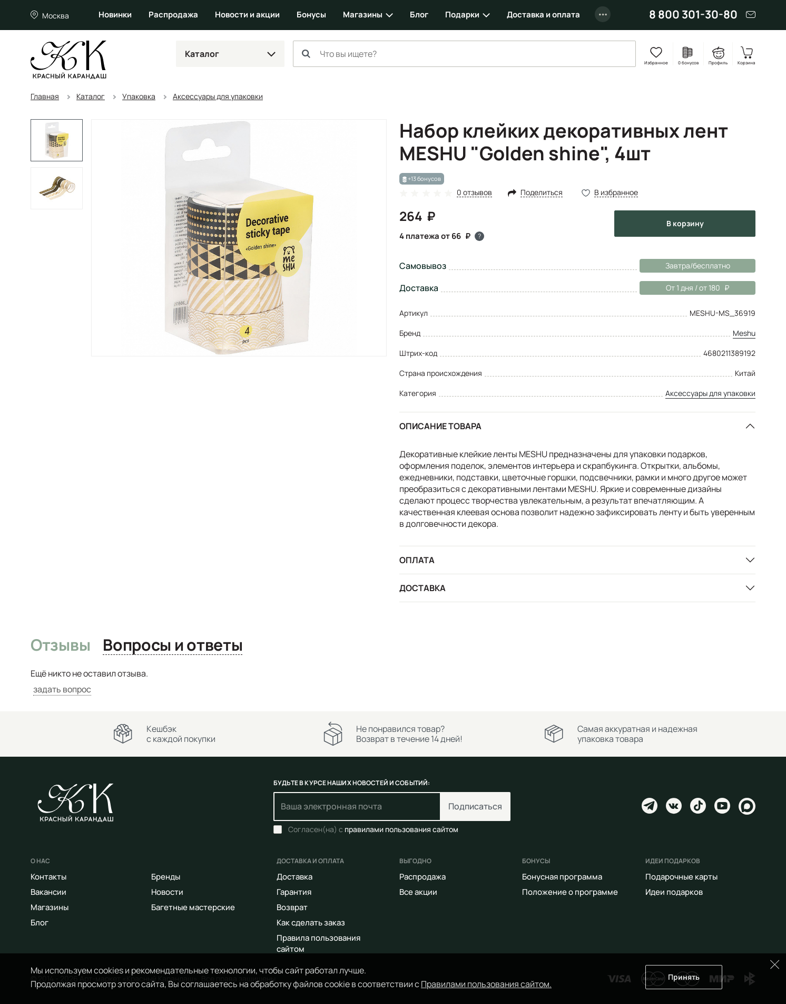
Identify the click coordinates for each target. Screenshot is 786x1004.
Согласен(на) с (373, 829)
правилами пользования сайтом (401, 829)
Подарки (462, 14)
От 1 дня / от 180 (684, 288)
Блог (419, 14)
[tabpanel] (393, 682)
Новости (167, 891)
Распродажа (173, 14)
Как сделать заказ (311, 922)
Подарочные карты (681, 876)
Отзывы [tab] (60, 645)
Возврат (292, 907)
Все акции (418, 891)
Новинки (115, 14)
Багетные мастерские (193, 907)
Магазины (362, 14)
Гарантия (294, 891)
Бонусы (311, 14)
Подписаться (475, 806)
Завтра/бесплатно (697, 265)
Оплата (417, 560)
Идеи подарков (674, 891)
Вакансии (48, 891)
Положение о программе (570, 891)
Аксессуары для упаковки (710, 393)
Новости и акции (247, 14)
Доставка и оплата (543, 14)
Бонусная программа (562, 876)
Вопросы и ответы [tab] (172, 645)
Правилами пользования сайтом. (486, 984)
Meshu (744, 333)
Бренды (165, 876)
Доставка (422, 588)
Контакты (48, 876)
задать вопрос (62, 689)
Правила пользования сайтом (318, 943)
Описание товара (440, 426)
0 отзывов (474, 192)
